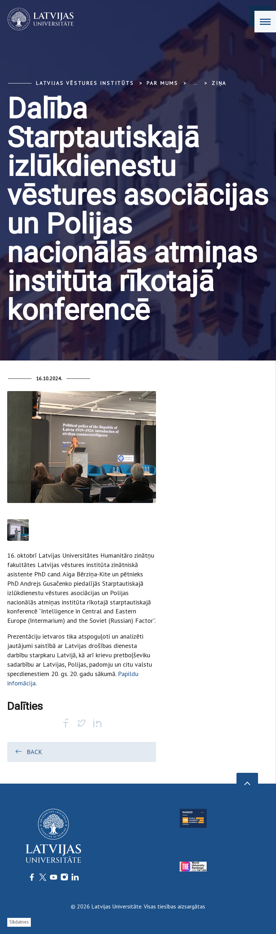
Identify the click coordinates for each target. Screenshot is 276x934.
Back (28, 751)
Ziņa (219, 83)
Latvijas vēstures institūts (85, 83)
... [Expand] (195, 83)
